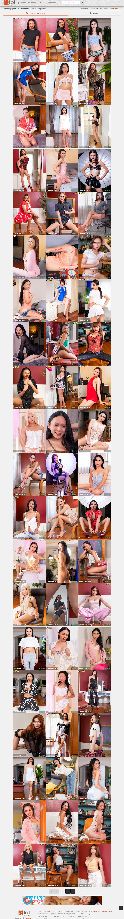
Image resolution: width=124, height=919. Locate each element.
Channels (32, 3)
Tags (42, 3)
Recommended (114, 8)
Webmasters (92, 915)
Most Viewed (104, 8)
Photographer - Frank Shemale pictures (100, 911)
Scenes (22, 3)
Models (52, 3)
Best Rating (94, 8)
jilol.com (50, 911)
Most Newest (84, 8)
